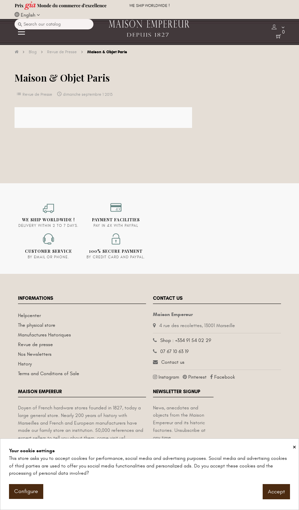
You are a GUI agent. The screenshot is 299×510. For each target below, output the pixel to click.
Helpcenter (29, 315)
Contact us (172, 362)
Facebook (224, 377)
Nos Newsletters (35, 354)
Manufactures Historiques (44, 335)
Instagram (168, 377)
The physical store (36, 325)
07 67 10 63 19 (174, 351)
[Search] (54, 24)
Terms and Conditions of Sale (48, 374)
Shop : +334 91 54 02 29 (185, 340)
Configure (26, 491)
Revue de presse (35, 344)
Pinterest (197, 377)
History (25, 364)
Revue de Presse (37, 94)
